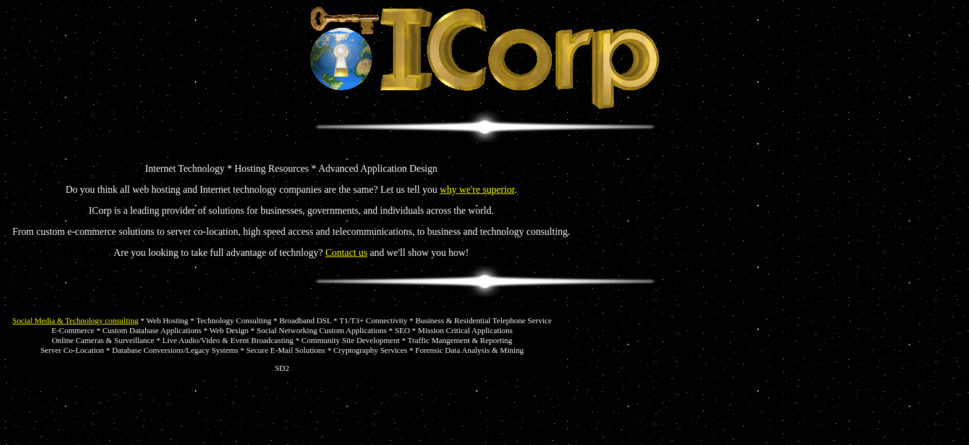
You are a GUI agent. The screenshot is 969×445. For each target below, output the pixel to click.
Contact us (346, 252)
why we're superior (477, 189)
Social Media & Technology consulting (75, 320)
